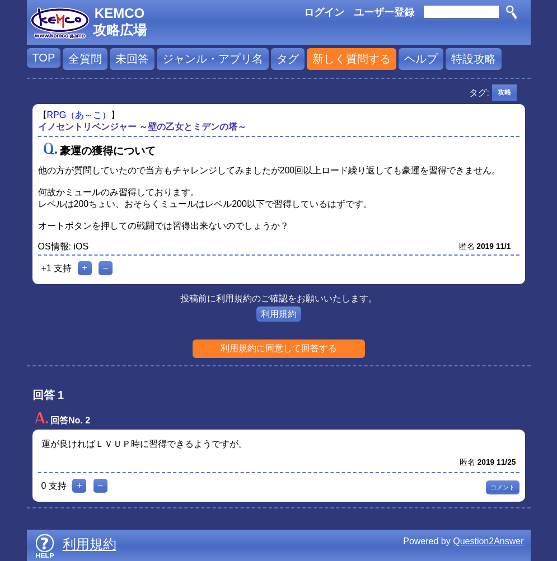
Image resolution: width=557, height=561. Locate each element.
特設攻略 (473, 59)
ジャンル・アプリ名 (212, 59)
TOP (43, 57)
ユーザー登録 (384, 12)
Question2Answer (488, 541)
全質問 (85, 59)
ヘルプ (421, 59)
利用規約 (279, 314)
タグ (288, 59)
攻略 (504, 92)
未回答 (132, 59)
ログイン (324, 12)
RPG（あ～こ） (79, 115)
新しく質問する (351, 59)
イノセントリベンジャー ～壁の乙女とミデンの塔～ (142, 126)
